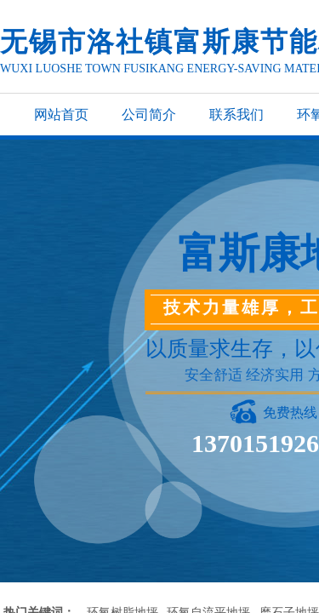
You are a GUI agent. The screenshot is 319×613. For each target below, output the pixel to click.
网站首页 (61, 114)
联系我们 (236, 114)
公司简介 (149, 114)
